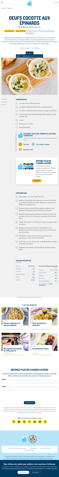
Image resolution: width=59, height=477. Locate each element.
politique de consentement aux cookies (15, 468)
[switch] (29, 56)
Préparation (4, 102)
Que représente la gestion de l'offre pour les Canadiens (13, 351)
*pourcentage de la (46, 284)
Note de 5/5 (27, 27)
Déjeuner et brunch (32, 31)
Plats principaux (29, 33)
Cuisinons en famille (45, 448)
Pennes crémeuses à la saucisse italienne (12, 324)
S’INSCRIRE (36, 180)
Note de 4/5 (25, 27)
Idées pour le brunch (21, 31)
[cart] (54, 2)
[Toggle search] (57, 2)
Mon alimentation (29, 450)
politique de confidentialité (27, 412)
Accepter (23, 472)
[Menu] (2, 2)
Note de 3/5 (23, 27)
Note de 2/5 (21, 27)
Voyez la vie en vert (9, 31)
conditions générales (51, 468)
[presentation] (29, 396)
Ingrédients (4, 99)
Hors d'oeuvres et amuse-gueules (46, 31)
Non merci (35, 472)
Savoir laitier (33, 448)
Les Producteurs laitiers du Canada (29, 3)
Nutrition (4, 104)
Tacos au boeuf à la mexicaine (39, 324)
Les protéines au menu (40, 349)
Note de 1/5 (19, 27)
